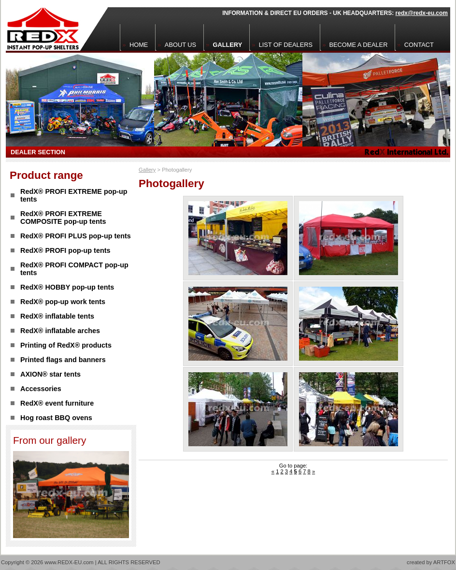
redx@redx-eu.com (422, 13)
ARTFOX (444, 562)
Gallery (147, 170)
